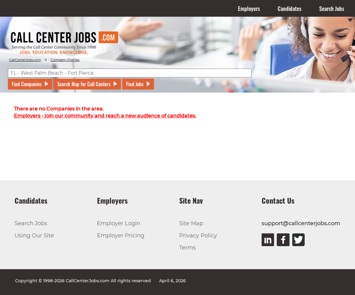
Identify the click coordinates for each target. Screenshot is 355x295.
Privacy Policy (198, 235)
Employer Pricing (120, 235)
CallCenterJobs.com (25, 60)
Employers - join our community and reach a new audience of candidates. (105, 116)
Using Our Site (34, 235)
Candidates (289, 8)
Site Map (191, 223)
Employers (249, 8)
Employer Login (118, 223)
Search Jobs (331, 8)
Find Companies (27, 84)
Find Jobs (134, 84)
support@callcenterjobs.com (301, 223)
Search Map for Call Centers (83, 84)
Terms (187, 247)
